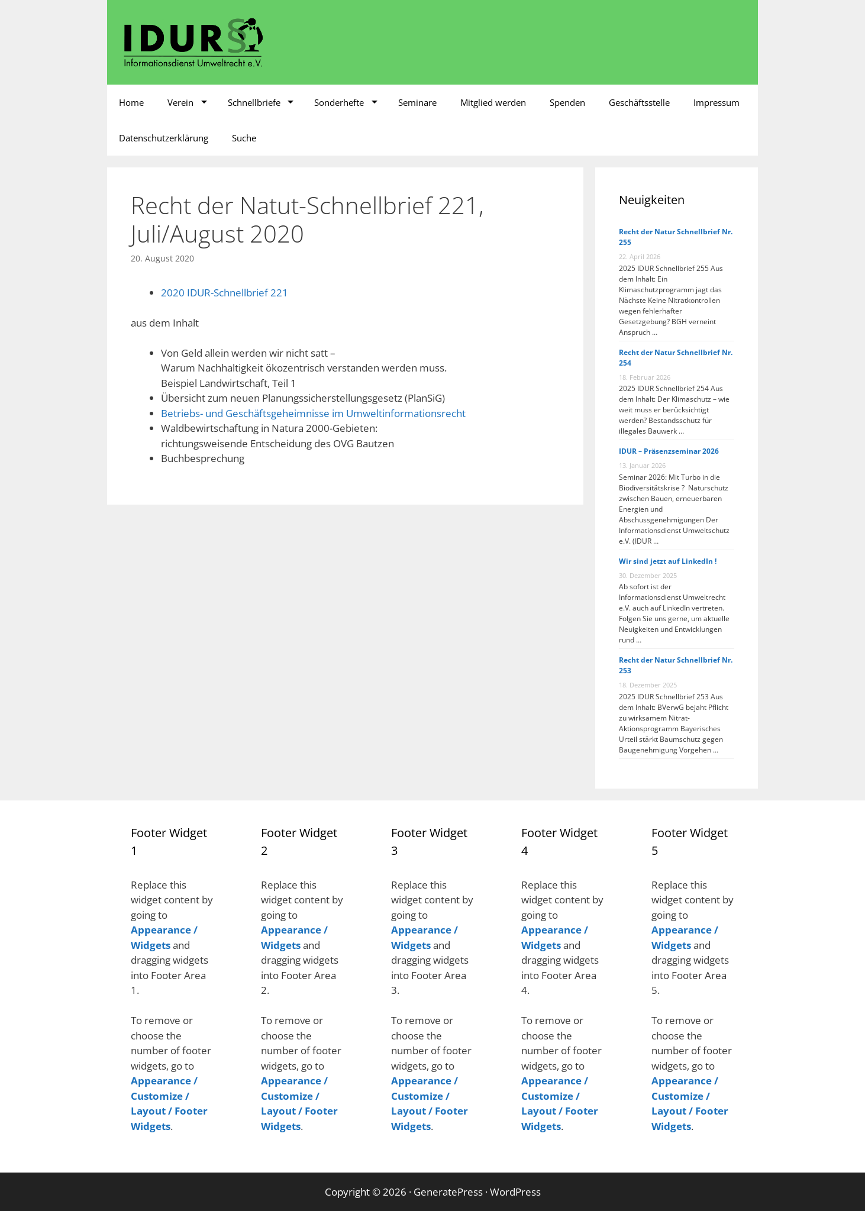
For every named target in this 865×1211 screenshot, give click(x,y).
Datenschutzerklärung (163, 138)
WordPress (515, 1192)
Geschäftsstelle (639, 102)
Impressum (716, 102)
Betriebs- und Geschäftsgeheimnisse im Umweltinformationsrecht (313, 413)
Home (131, 102)
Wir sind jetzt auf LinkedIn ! (667, 561)
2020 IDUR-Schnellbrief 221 (224, 292)
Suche (244, 138)
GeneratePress (448, 1192)
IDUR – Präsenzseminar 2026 (669, 451)
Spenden (567, 102)
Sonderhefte (339, 102)
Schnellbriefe (254, 102)
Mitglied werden (493, 102)
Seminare (417, 102)
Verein (180, 102)
